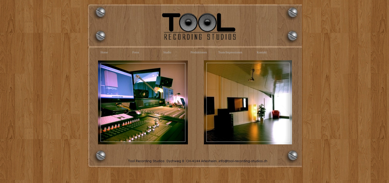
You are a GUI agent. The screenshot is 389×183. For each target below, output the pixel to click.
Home (104, 52)
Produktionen (198, 52)
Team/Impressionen (230, 52)
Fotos (135, 52)
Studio (167, 52)
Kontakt (262, 52)
